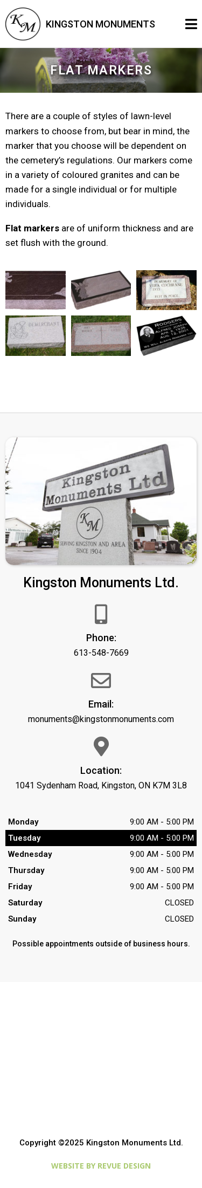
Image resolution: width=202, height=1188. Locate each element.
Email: (101, 704)
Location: (101, 770)
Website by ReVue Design (101, 1165)
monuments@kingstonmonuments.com (101, 719)
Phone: (101, 637)
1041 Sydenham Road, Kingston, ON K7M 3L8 (101, 785)
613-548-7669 (101, 653)
